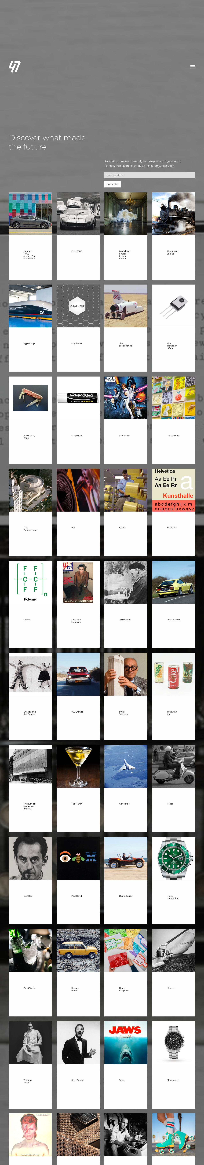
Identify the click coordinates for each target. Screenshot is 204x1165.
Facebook (168, 165)
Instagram (152, 165)
